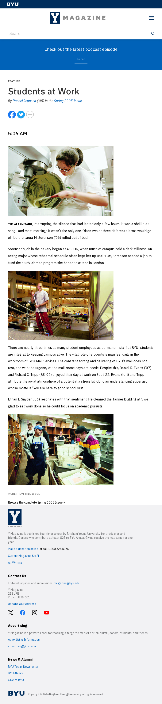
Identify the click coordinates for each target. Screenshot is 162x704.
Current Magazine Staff (23, 556)
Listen (81, 59)
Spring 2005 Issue (68, 101)
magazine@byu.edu (67, 583)
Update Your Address (22, 604)
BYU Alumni (15, 673)
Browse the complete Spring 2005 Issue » (36, 502)
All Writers (15, 563)
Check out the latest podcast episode (81, 49)
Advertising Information (24, 639)
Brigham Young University (65, 694)
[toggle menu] (151, 18)
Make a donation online (23, 549)
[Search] (81, 33)
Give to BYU (16, 680)
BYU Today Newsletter (23, 667)
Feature (14, 81)
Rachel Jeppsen (24, 101)
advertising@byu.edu (22, 646)
